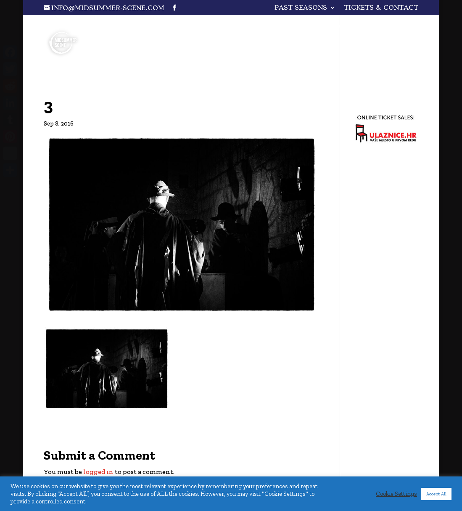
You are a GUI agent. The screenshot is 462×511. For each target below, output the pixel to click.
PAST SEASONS (301, 8)
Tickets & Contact (381, 8)
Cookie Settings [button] (396, 494)
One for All (372, 28)
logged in (98, 472)
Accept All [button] (436, 494)
